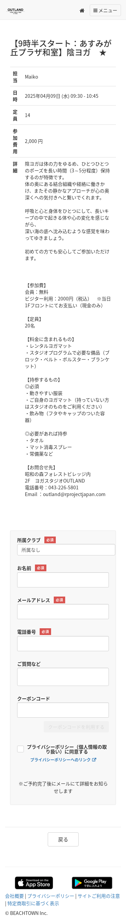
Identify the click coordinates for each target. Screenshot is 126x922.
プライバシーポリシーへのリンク (60, 760)
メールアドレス (41, 600)
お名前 (31, 568)
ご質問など (29, 663)
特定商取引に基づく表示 (33, 903)
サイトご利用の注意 (99, 895)
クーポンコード (33, 698)
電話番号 (34, 631)
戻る (63, 839)
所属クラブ (36, 540)
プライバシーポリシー (50, 895)
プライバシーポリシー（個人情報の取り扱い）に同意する (67, 749)
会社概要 (14, 895)
